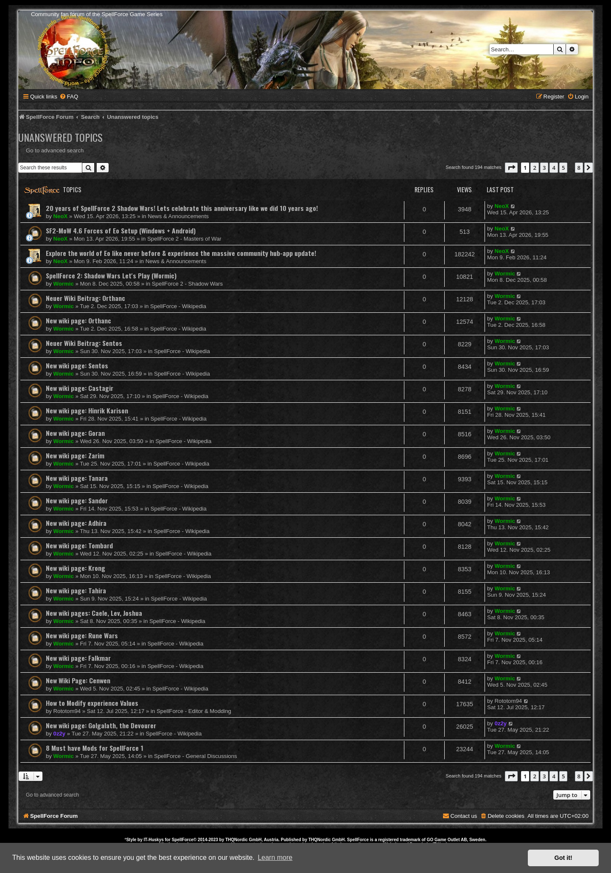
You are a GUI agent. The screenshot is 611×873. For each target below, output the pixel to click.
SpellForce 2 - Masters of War (184, 239)
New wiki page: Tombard (79, 545)
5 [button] (563, 167)
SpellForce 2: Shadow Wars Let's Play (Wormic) (111, 275)
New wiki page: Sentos (77, 365)
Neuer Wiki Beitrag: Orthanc (85, 298)
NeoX (60, 216)
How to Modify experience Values (92, 703)
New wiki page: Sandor (77, 500)
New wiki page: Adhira (76, 523)
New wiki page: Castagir (79, 388)
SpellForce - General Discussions (195, 756)
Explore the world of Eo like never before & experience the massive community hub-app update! (181, 253)
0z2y (59, 733)
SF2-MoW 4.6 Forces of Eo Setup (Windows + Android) (121, 230)
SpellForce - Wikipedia (178, 306)
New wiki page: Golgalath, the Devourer (101, 725)
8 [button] (578, 167)
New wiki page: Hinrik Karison (87, 410)
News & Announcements (178, 216)
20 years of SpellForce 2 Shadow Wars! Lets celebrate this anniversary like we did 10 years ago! (182, 208)
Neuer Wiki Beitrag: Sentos (84, 343)
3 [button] (544, 167)
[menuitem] (68, 96)
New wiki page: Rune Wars (82, 635)
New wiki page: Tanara (77, 478)
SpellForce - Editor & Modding (194, 711)
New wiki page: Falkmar (78, 658)
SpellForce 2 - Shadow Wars (187, 284)
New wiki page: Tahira (76, 590)
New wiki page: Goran (75, 433)
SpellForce (182, 839)
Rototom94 (67, 711)
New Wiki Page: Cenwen (78, 680)
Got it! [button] (563, 857)
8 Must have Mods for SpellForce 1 (94, 748)
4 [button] (553, 167)
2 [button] (534, 167)
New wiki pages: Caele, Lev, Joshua (94, 613)
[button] (511, 168)
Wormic (63, 284)
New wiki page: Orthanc (78, 320)
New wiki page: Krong (75, 568)
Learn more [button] (275, 857)
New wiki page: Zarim (75, 455)
